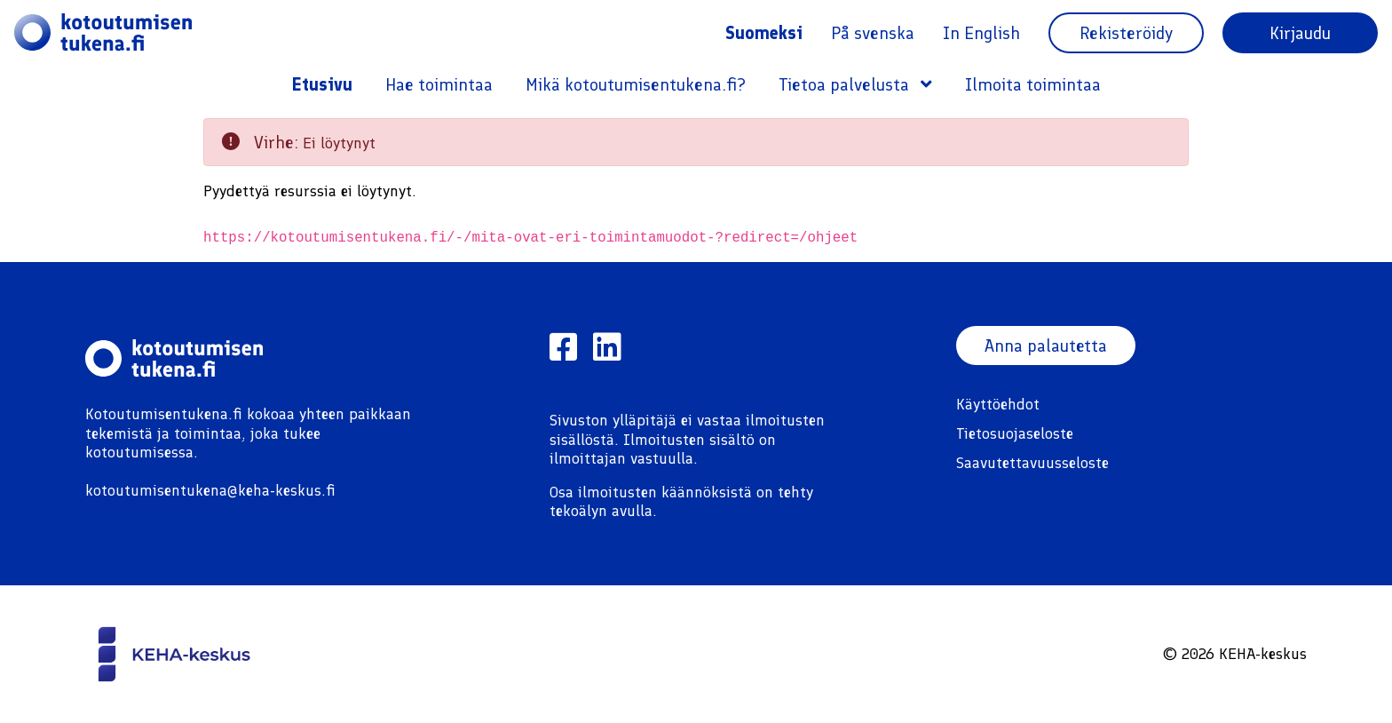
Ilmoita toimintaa (1033, 84)
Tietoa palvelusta (855, 84)
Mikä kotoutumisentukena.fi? (636, 84)
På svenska (872, 33)
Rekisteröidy (1126, 33)
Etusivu (322, 84)
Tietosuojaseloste (1014, 433)
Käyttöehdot (998, 404)
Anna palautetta (1046, 345)
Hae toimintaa (439, 84)
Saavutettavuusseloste (1032, 463)
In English (981, 33)
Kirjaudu (1300, 33)
